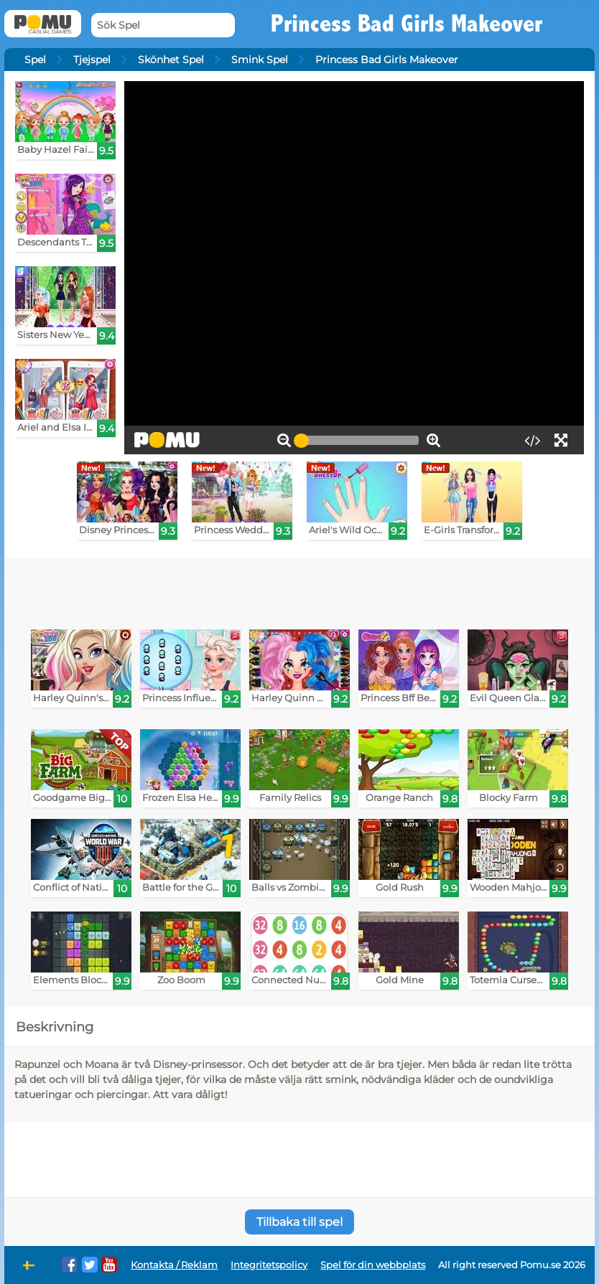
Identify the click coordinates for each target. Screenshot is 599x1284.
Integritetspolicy (269, 1265)
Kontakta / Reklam (174, 1265)
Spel (35, 59)
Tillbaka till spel (299, 1222)
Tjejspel (92, 59)
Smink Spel (259, 59)
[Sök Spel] (163, 25)
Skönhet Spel (171, 59)
